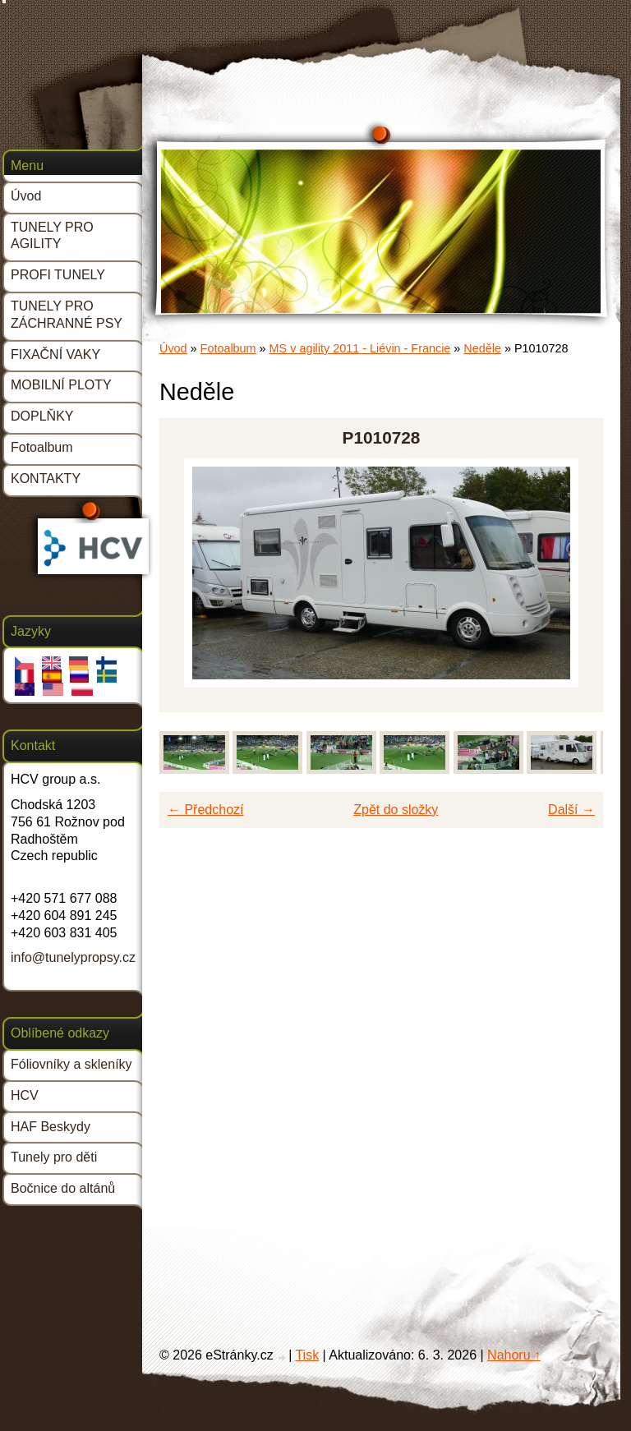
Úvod (173, 348)
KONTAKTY (46, 478)
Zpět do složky (395, 810)
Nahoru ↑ (514, 1355)
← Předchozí (205, 810)
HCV (25, 1095)
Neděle (482, 348)
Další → (571, 810)
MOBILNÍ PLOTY (61, 385)
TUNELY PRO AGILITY (52, 235)
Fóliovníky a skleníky (71, 1064)
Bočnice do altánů (63, 1188)
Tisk (307, 1355)
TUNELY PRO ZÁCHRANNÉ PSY (66, 314)
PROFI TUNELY (58, 275)
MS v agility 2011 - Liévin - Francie (360, 348)
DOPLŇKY (42, 416)
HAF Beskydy (50, 1127)
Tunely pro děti (54, 1157)
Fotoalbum (228, 348)
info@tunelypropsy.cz (73, 957)
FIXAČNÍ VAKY (55, 354)
